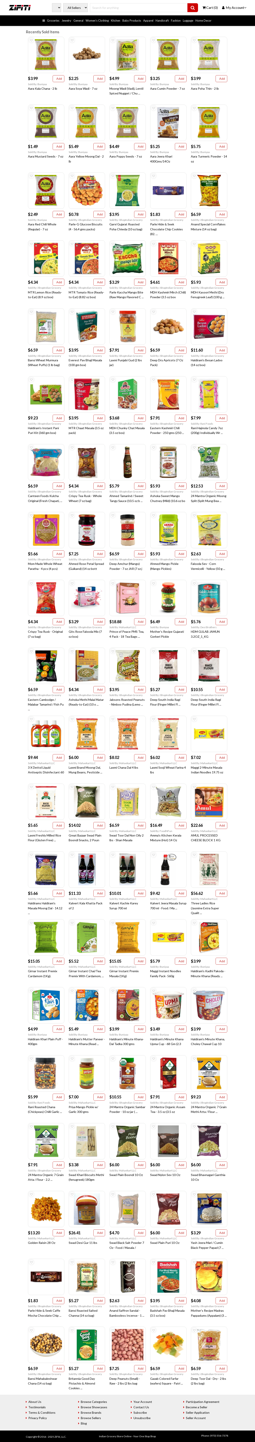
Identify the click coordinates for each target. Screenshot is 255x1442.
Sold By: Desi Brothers (204, 627)
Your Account (142, 1402)
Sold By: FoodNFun (161, 831)
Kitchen (115, 20)
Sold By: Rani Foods (202, 423)
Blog (84, 1423)
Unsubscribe (142, 1418)
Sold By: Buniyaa (37, 84)
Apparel (148, 20)
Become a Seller (196, 1407)
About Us (34, 1402)
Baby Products (131, 20)
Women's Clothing (97, 20)
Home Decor (203, 20)
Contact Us (141, 1407)
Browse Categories (94, 1402)
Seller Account (196, 1418)
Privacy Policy (37, 1418)
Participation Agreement (202, 1402)
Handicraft (162, 20)
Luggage (188, 20)
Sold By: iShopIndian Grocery (85, 219)
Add (58, 78)
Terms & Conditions (41, 1412)
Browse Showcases (94, 1407)
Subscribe (140, 1412)
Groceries (53, 20)
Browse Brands (91, 1412)
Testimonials (37, 1407)
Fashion (176, 20)
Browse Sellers (91, 1418)
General (78, 20)
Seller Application (198, 1412)
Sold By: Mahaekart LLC (122, 627)
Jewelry (66, 20)
